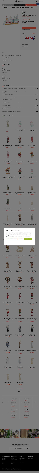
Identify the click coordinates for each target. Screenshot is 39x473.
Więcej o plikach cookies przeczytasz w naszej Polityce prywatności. (18, 236)
